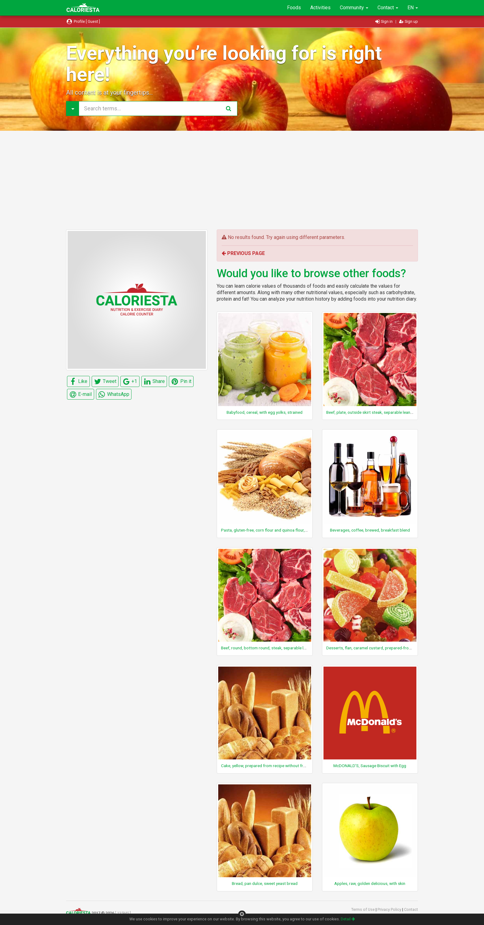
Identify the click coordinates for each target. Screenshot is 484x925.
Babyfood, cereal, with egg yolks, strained (264, 412)
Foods (294, 7)
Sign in (384, 21)
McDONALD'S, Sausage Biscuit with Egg (369, 765)
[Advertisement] (242, 180)
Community (354, 7)
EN (412, 7)
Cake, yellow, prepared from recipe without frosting (268, 765)
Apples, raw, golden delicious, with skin (369, 883)
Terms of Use (363, 909)
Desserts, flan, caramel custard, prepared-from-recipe (375, 647)
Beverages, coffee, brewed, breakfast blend (370, 530)
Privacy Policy (390, 909)
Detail (348, 919)
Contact (388, 7)
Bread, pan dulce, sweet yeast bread (265, 883)
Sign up (408, 21)
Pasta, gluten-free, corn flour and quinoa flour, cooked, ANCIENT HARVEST (289, 530)
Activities (320, 7)
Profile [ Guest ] (83, 21)
